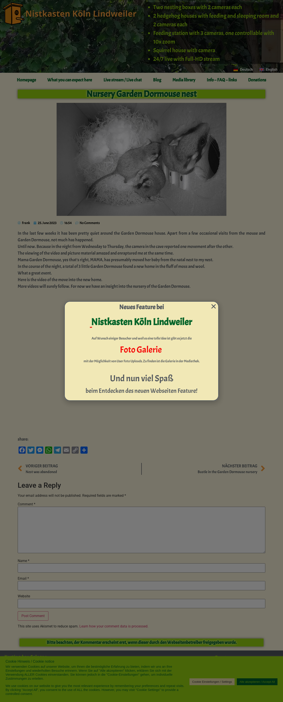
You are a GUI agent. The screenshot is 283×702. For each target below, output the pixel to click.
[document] (141, 351)
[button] (213, 306)
